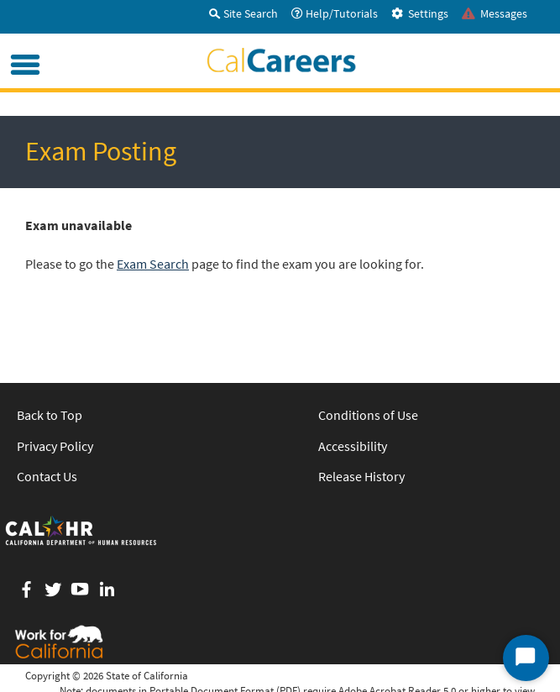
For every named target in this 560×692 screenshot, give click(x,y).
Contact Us (47, 476)
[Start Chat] (526, 658)
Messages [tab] (494, 13)
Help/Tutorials (334, 13)
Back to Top (49, 414)
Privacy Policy (55, 446)
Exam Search (153, 263)
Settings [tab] (419, 13)
